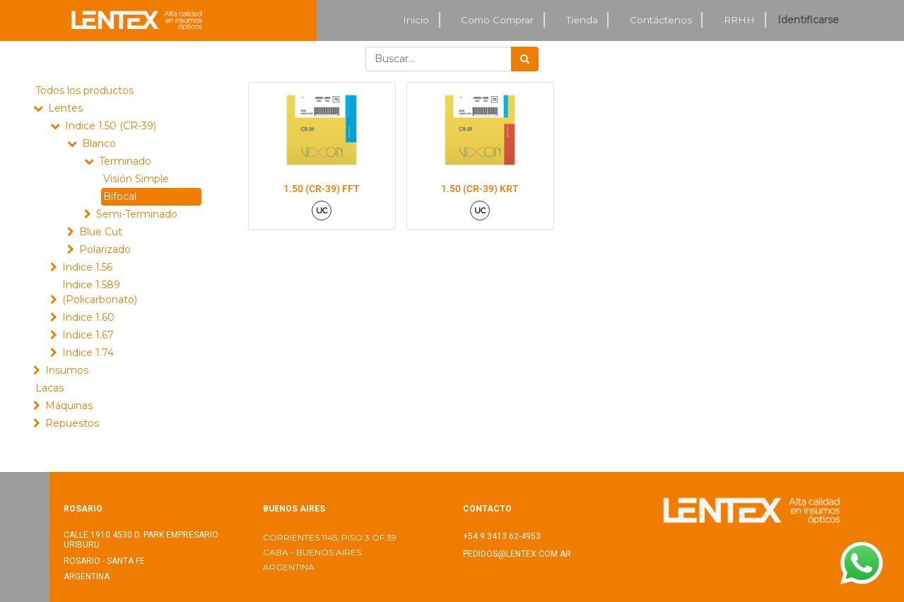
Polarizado (105, 249)
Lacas (49, 388)
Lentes (65, 108)
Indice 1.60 (88, 317)
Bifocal (119, 196)
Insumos (66, 370)
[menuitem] (417, 20)
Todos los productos (84, 90)
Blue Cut (100, 231)
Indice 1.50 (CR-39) (110, 125)
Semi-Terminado (136, 214)
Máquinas (69, 405)
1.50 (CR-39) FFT (321, 188)
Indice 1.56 (87, 267)
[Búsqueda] (525, 59)
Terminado (125, 161)
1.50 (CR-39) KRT (480, 188)
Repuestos (72, 423)
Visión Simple (136, 178)
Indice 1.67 (88, 335)
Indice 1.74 (88, 352)
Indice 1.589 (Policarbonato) (99, 292)
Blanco (99, 143)
